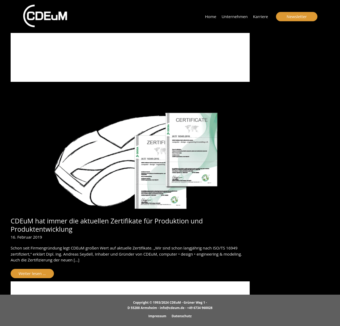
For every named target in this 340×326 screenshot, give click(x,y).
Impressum (157, 316)
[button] (296, 16)
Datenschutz (182, 316)
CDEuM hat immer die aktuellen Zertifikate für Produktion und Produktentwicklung (107, 225)
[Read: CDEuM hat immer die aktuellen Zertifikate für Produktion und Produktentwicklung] (130, 160)
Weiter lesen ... (36, 274)
